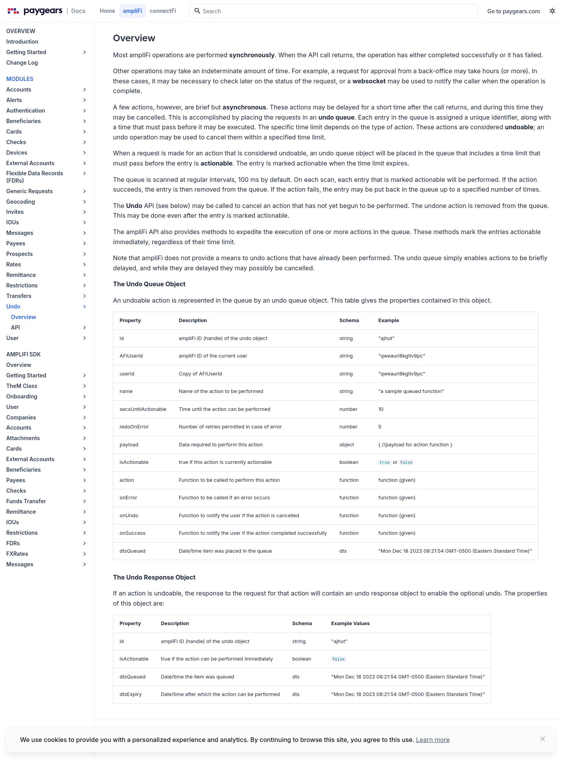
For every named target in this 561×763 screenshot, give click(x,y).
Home (107, 10)
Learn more (433, 740)
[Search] (334, 11)
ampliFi (132, 10)
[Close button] (542, 739)
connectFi (163, 10)
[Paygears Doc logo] (45, 11)
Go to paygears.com (513, 11)
